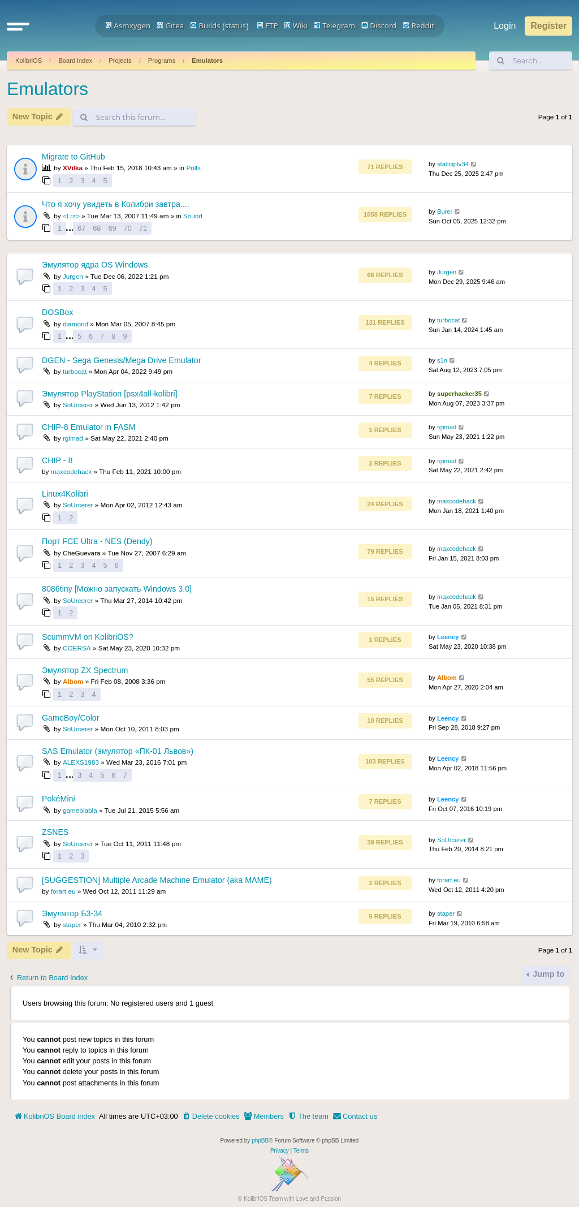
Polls (193, 167)
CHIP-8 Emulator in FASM (89, 427)
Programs (162, 60)
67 (81, 228)
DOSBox (58, 312)
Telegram (334, 25)
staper (72, 924)
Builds (205, 25)
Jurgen (73, 276)
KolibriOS (28, 60)
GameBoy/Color (70, 717)
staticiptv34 (453, 164)
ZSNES (55, 832)
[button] (18, 26)
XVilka (73, 167)
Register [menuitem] (548, 26)
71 (143, 228)
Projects (120, 60)
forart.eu (63, 891)
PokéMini (58, 798)
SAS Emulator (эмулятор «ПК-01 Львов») (117, 751)
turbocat (448, 320)
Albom (73, 681)
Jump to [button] (547, 973)
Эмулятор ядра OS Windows (95, 264)
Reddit (418, 25)
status (235, 25)
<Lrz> (71, 215)
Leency (448, 636)
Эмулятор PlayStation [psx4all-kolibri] (110, 393)
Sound (192, 215)
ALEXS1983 (81, 762)
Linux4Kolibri (65, 493)
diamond (75, 323)
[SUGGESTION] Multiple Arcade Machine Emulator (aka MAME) (157, 880)
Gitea (170, 25)
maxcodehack (71, 471)
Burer (444, 211)
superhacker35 (459, 393)
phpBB (260, 1140)
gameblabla (80, 810)
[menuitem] (211, 1116)
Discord (379, 25)
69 (112, 228)
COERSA (77, 648)
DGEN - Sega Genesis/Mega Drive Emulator (121, 360)
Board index (75, 60)
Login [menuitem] (505, 26)
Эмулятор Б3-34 (72, 913)
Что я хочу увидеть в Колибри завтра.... (115, 204)
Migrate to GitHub (73, 156)
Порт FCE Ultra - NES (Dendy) (97, 541)
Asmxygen (127, 25)
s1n (442, 360)
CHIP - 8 (57, 460)
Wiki (296, 25)
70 (128, 228)
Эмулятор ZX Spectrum (85, 670)
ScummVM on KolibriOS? (87, 636)
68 (97, 228)
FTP (267, 25)
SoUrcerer (78, 404)
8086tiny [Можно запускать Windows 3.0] (117, 588)
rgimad (73, 438)
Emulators (207, 60)
